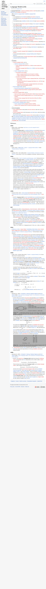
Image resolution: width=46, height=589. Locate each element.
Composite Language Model (22, 51)
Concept (17, 381)
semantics (15, 19)
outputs (24, 347)
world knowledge (24, 18)
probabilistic (42, 317)
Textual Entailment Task (36, 117)
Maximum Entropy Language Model (21, 93)
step (34, 221)
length (34, 219)
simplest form (20, 358)
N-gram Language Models (19, 70)
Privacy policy (12, 386)
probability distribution (30, 159)
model (28, 219)
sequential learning (35, 88)
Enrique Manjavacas (26, 209)
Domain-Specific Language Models (19, 102)
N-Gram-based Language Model (28, 36)
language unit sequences (21, 12)
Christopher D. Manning (25, 293)
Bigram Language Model (21, 74)
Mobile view (27, 386)
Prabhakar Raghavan (34, 293)
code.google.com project (39, 245)
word (44, 130)
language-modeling (35, 372)
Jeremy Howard (25, 192)
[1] (41, 302)
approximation (15, 134)
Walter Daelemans (41, 209)
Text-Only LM (25, 47)
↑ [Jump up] (13, 347)
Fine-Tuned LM (32, 44)
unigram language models (20, 374)
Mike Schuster (35, 229)
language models (31, 364)
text (34, 258)
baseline (43, 241)
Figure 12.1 (19, 301)
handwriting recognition (37, 166)
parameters (37, 142)
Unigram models (41, 376)
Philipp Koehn (20, 147)
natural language (16, 205)
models (25, 370)
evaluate (29, 237)
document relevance (31, 109)
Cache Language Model (20, 65)
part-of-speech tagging (25, 166)
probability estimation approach (38, 34)
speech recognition (39, 165)
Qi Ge (39, 229)
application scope (16, 42)
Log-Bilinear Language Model (19, 100)
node (23, 326)
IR (42, 372)
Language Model (21, 281)
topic (25, 378)
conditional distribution (29, 130)
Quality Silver (39, 381)
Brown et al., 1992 (30, 68)
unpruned (15, 242)
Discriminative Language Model (28, 38)
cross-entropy (40, 243)
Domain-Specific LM (26, 41)
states (36, 347)
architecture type (32, 37)
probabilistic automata (37, 348)
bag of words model (29, 183)
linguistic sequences (35, 214)
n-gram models (19, 250)
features (36, 112)
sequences (38, 16)
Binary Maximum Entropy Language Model (22, 95)
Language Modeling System (31, 53)
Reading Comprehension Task (23, 119)
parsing (31, 166)
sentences (26, 222)
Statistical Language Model (19, 13)
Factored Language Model (18, 112)
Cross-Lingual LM (36, 23)
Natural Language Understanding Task (34, 116)
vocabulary (38, 215)
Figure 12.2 (34, 327)
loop (28, 329)
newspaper (19, 138)
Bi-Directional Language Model (25, 30)
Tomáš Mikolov (29, 229)
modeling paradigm (29, 40)
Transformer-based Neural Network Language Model (24, 89)
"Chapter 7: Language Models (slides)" (31, 147)
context (24, 372)
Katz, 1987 (39, 78)
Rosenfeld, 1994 (31, 93)
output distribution (29, 221)
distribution (36, 333)
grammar (39, 18)
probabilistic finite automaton (38, 324)
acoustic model (34, 176)
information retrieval (16, 167)
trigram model (35, 135)
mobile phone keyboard (29, 198)
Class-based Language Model (21, 68)
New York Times (41, 258)
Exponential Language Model (28, 33)
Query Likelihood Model (17, 109)
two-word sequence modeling (33, 74)
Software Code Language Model (20, 105)
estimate (15, 261)
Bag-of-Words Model (17, 115)
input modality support (17, 48)
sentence (15, 198)
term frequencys (42, 115)
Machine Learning (22, 381)
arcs (41, 347)
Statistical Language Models (19, 63)
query (37, 297)
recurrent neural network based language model (30, 241)
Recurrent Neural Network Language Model (22, 88)
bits (14, 245)
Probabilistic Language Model (30, 13)
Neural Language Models (17, 86)
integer (18, 273)
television (43, 137)
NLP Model (23, 16)
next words (33, 16)
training (26, 247)
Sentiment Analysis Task (26, 117)
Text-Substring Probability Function (20, 116)
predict (37, 197)
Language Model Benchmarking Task (20, 57)
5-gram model (24, 242)
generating (35, 316)
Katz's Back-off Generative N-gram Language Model (26, 78)
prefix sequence (19, 217)
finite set (31, 268)
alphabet (37, 320)
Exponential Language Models (18, 92)
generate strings (28, 300)
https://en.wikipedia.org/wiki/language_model (27, 158)
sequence (16, 131)
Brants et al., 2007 (37, 81)
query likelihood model (38, 177)
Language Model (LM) (15, 10)
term (24, 359)
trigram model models (39, 131)
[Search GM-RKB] (41, 3)
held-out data (31, 247)
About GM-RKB (17, 386)
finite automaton (41, 300)
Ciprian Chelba (23, 229)
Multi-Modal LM (34, 47)
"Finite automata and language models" (25, 294)
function (14, 282)
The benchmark (25, 245)
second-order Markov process (24, 133)
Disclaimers (23, 386)
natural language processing (28, 163)
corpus (26, 257)
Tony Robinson (25, 230)
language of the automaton (36, 303)
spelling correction (16, 371)
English (28, 264)
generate (24, 301)
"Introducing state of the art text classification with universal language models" (26, 194)
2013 (29, 230)
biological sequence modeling (30, 103)
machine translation (16, 166)
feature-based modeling (40, 93)
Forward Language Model (27, 29)
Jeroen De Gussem (33, 209)
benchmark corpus (27, 234)
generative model (20, 222)
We (17, 234)
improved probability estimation (26, 85)
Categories (13, 381)
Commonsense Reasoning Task (35, 119)
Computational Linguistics (31, 381)
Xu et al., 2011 (33, 95)
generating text (25, 333)
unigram (31, 181)
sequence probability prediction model (28, 10)
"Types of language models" (23, 355)
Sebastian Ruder (33, 192)
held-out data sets (33, 249)
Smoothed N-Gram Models (21, 76)
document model (28, 297)
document (34, 179)
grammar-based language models (28, 368)
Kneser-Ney (19, 242)
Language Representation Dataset (30, 56)
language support (18, 25)
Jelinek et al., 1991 (28, 65)
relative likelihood (35, 162)
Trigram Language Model (21, 75)
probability (34, 222)
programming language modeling (34, 105)
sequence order (29, 115)
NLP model (28, 197)
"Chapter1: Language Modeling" (33, 254)
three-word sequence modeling (33, 75)
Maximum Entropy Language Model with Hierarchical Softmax (25, 98)
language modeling (36, 237)
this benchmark (16, 237)
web (34, 260)
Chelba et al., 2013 (15, 229)
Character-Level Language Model (29, 26)
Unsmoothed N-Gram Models (21, 72)
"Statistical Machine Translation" (18, 148)
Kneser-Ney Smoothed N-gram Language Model (26, 83)
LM (21, 214)
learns (33, 197)
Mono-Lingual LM (26, 23)
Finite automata (17, 347)
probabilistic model (26, 214)
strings (27, 301)
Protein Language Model (19, 103)
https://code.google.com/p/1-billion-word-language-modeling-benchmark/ (26, 246)
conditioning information (17, 135)
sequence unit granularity (32, 27)
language (15, 133)
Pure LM (24, 44)
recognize (21, 300)
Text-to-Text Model (22, 120)
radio (14, 138)
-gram (15, 188)
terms (42, 316)
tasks (32, 370)
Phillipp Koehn (17, 230)
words (32, 112)
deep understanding (33, 18)
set (32, 257)
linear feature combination (31, 100)
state (40, 331)
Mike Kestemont (16, 210)
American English (27, 172)
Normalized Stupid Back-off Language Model (25, 81)
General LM (36, 41)
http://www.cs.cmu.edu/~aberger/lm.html (31, 127)
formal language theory (38, 299)
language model (19, 8)
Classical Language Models (18, 62)
